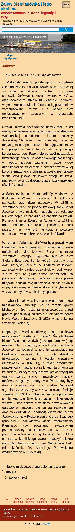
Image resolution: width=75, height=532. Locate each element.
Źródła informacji (18, 500)
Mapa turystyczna (10, 57)
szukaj (65, 29)
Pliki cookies (66, 500)
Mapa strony (54, 500)
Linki (5, 499)
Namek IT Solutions (30, 516)
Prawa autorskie (42, 500)
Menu (66, 4)
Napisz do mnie (30, 500)
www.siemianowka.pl (54, 509)
